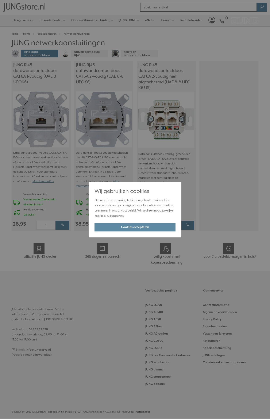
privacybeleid (126, 211)
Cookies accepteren (135, 227)
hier (120, 216)
